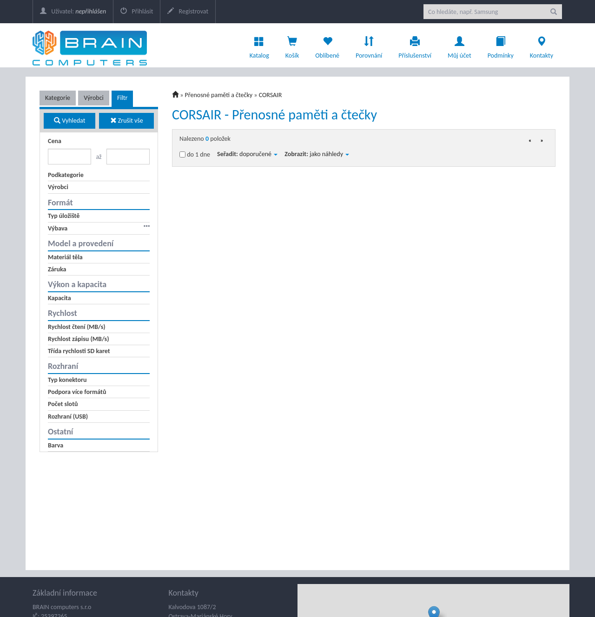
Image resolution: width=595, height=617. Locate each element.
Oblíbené (327, 45)
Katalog (259, 45)
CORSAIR (270, 95)
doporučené (258, 154)
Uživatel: (73, 11)
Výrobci (94, 98)
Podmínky (501, 45)
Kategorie (57, 98)
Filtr (122, 98)
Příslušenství (414, 45)
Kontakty (541, 45)
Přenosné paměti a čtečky (219, 95)
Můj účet (459, 45)
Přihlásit (136, 11)
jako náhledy (329, 154)
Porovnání (369, 45)
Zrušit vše (126, 121)
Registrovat (187, 11)
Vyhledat (69, 121)
